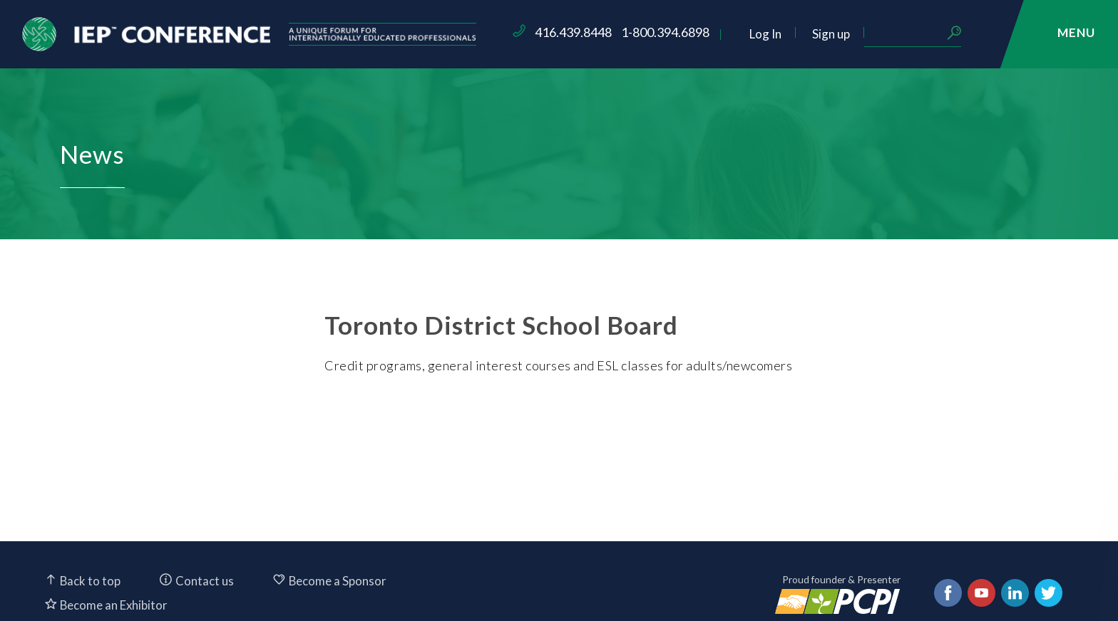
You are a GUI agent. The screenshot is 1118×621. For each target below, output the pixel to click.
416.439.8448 (655, 32)
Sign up (914, 33)
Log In (848, 33)
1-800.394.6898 (748, 32)
